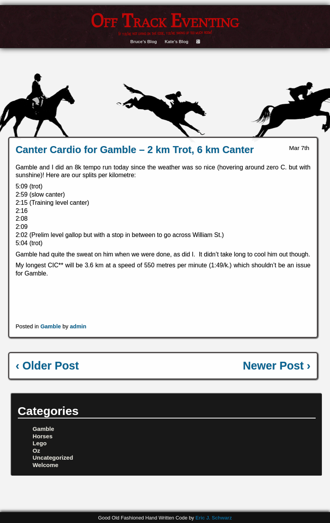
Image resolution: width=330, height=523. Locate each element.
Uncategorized (53, 457)
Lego (40, 443)
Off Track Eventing (165, 20)
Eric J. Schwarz (213, 518)
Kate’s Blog (176, 41)
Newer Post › (276, 365)
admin (78, 326)
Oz (36, 450)
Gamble (50, 326)
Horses (43, 436)
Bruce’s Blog (143, 41)
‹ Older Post (47, 365)
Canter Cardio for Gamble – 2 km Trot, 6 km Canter (135, 149)
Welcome (45, 465)
